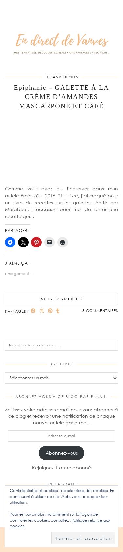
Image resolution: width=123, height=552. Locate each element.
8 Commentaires (100, 310)
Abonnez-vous (62, 453)
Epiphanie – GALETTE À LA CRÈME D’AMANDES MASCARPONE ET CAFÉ (61, 96)
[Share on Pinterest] (50, 310)
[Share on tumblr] (58, 310)
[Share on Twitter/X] (42, 310)
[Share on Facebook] (33, 310)
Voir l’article (61, 298)
